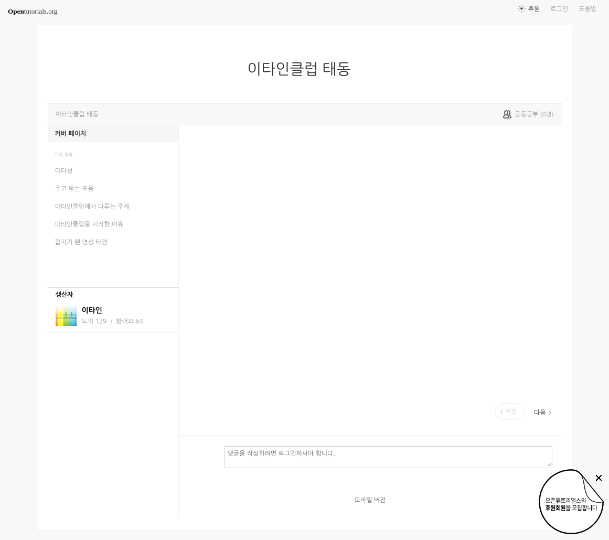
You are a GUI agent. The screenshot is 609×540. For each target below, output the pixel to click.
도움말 (587, 9)
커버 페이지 (71, 134)
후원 (534, 9)
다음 (540, 412)
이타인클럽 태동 (303, 69)
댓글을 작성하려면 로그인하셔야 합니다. (388, 457)
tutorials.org (33, 11)
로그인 (559, 9)
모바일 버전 (370, 500)
